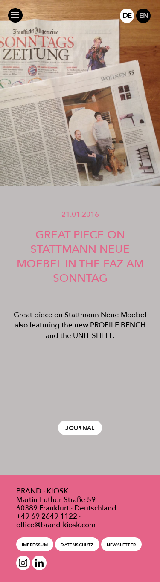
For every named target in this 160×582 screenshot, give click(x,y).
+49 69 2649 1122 (46, 516)
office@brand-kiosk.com (56, 524)
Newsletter (121, 545)
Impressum (35, 545)
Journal (80, 427)
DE (126, 15)
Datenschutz (77, 545)
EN (143, 15)
